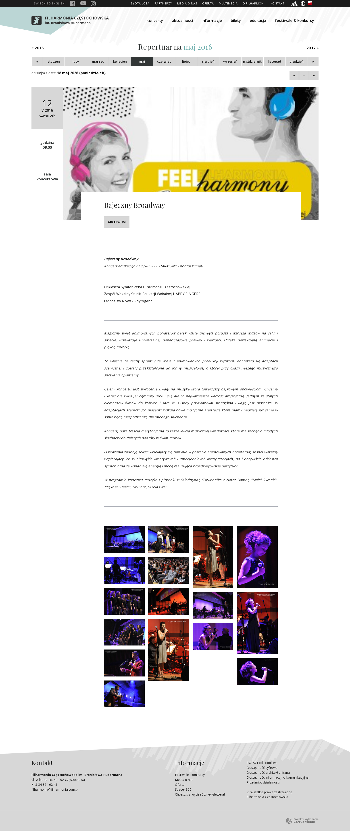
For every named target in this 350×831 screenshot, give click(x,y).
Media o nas (187, 3)
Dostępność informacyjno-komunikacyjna (277, 777)
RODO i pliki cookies (262, 763)
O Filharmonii (254, 3)
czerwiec (164, 61)
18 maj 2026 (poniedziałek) (81, 72)
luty (76, 61)
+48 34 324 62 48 (44, 784)
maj (142, 61)
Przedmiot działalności (263, 782)
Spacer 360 (183, 789)
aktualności (182, 20)
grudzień (297, 61)
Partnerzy (163, 3)
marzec (98, 61)
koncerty (155, 20)
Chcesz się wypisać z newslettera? (200, 794)
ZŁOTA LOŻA (140, 3)
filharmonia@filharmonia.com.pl (54, 789)
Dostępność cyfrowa (262, 767)
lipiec (186, 61)
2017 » (312, 47)
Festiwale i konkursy (190, 775)
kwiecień (120, 61)
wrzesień (230, 61)
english (49, 3)
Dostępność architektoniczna (268, 772)
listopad (274, 61)
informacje (212, 20)
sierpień (208, 61)
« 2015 (37, 47)
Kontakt (277, 3)
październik (252, 61)
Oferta (208, 3)
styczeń (54, 61)
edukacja (258, 20)
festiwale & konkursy (294, 20)
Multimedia (228, 3)
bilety (236, 20)
